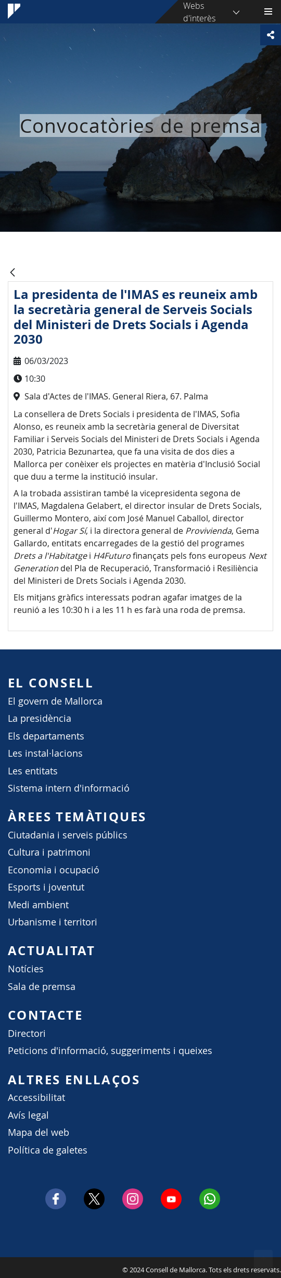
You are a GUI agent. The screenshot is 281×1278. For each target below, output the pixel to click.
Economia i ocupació (53, 870)
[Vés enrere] (12, 273)
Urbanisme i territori (52, 922)
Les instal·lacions (45, 753)
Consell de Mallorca (5, 1267)
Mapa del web (38, 1132)
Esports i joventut (46, 887)
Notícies (26, 969)
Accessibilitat (36, 1098)
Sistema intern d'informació (69, 788)
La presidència (39, 718)
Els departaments (46, 736)
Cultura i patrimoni (49, 852)
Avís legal (28, 1115)
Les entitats (33, 771)
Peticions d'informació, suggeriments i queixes (110, 1051)
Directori (27, 1033)
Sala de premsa (41, 987)
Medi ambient (38, 905)
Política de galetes (47, 1150)
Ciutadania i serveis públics (67, 835)
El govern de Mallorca (55, 701)
